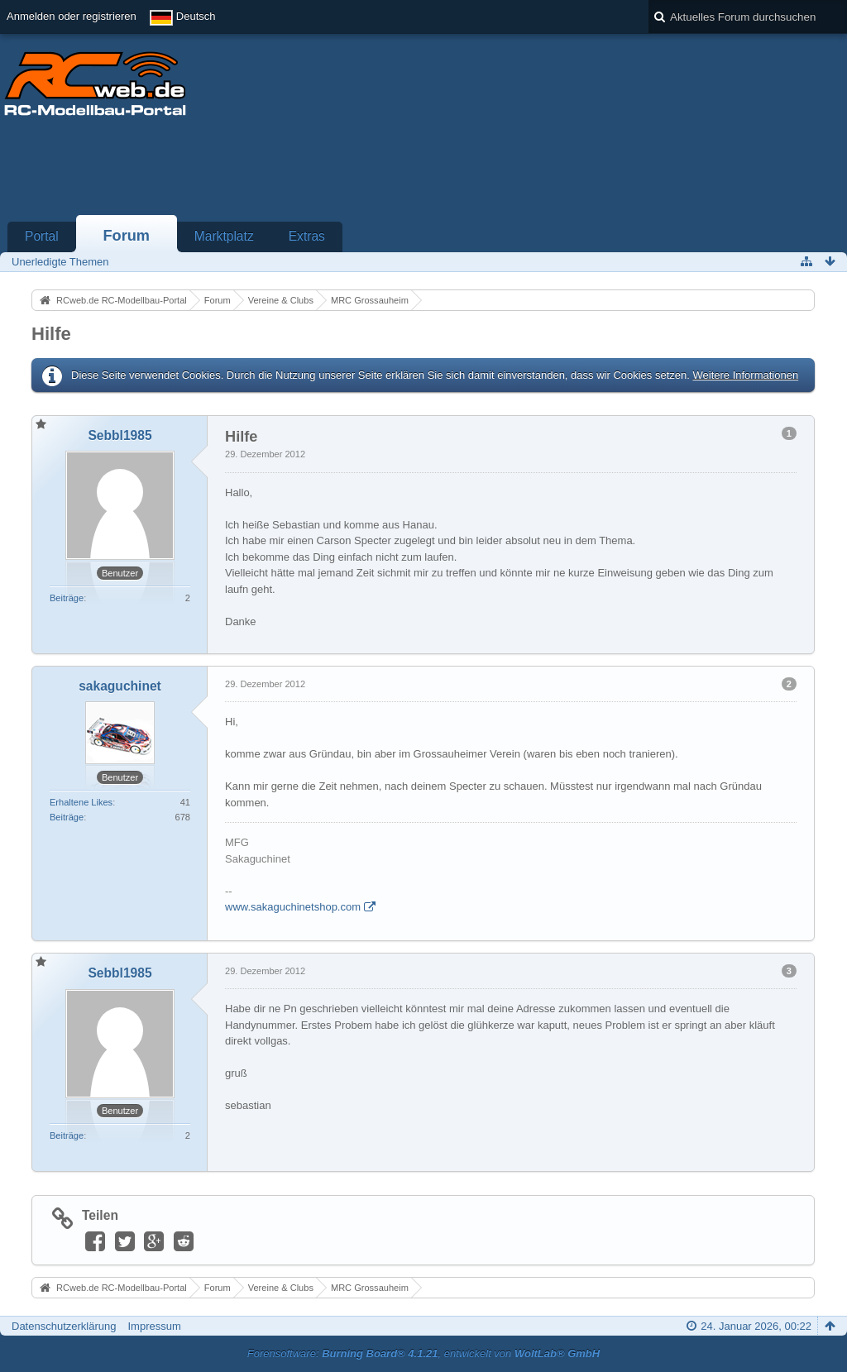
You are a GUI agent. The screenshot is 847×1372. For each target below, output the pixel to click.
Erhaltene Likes (81, 802)
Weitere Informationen (745, 375)
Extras (307, 236)
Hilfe (51, 333)
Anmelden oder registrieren (71, 16)
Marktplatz (224, 236)
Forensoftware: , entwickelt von (423, 1353)
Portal (42, 236)
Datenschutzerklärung (64, 1326)
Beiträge (67, 598)
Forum (126, 235)
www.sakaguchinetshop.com (293, 907)
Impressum (153, 1326)
